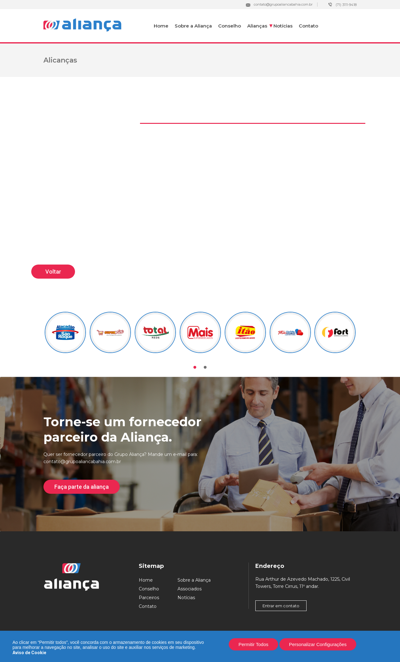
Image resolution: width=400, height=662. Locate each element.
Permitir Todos (253, 644)
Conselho (229, 26)
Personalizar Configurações (318, 644)
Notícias (282, 26)
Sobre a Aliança (193, 26)
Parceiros (149, 597)
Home (161, 26)
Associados (190, 589)
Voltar (53, 271)
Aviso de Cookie (29, 652)
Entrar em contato (280, 605)
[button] (194, 367)
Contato (308, 26)
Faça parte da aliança (81, 486)
